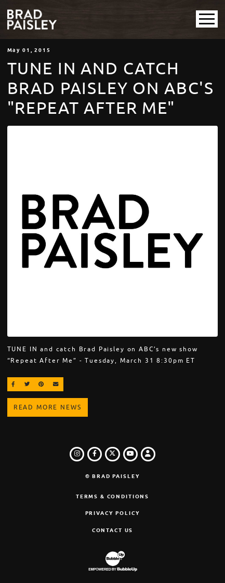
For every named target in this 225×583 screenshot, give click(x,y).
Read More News (48, 407)
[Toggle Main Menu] (207, 19)
